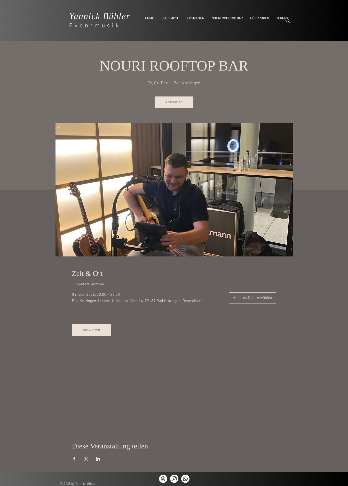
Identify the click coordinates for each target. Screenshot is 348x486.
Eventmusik (95, 26)
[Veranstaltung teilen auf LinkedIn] (98, 459)
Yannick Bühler (99, 16)
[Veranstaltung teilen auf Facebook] (74, 459)
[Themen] (163, 479)
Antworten (174, 102)
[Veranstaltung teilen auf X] (86, 459)
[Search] (288, 21)
